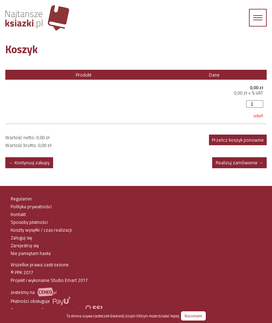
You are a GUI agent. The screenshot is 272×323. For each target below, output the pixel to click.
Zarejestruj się (25, 245)
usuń (258, 115)
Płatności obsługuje (40, 300)
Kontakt (18, 214)
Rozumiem (193, 315)
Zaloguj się (21, 238)
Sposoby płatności (29, 222)
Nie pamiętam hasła (31, 253)
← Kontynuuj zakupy (29, 162)
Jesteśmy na (34, 292)
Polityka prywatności (31, 206)
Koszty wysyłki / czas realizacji (41, 230)
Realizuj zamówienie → (239, 162)
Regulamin (21, 199)
